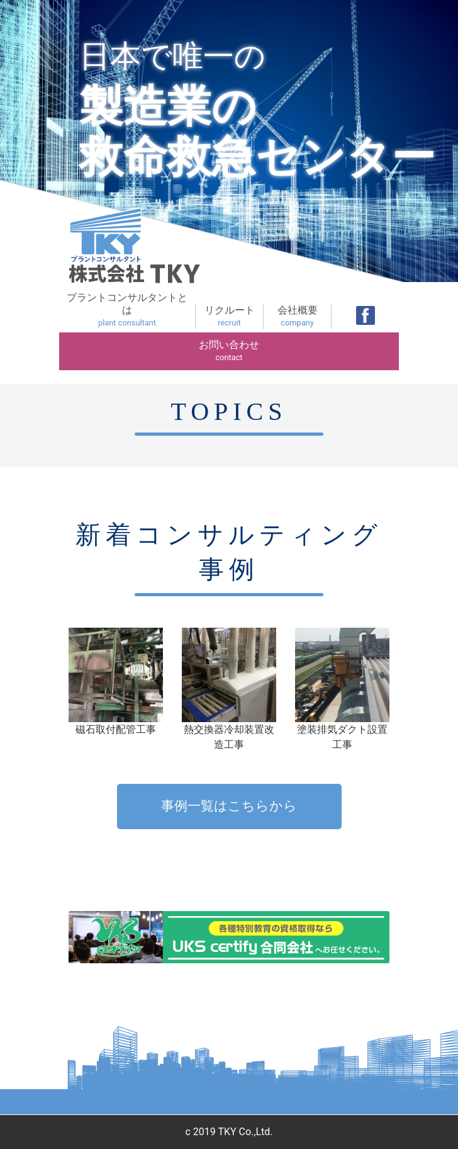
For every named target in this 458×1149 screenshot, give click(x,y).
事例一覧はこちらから (229, 805)
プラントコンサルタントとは (127, 310)
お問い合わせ (229, 351)
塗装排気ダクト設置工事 (342, 689)
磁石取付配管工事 (116, 681)
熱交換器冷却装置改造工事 (229, 689)
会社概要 (297, 316)
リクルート (229, 316)
